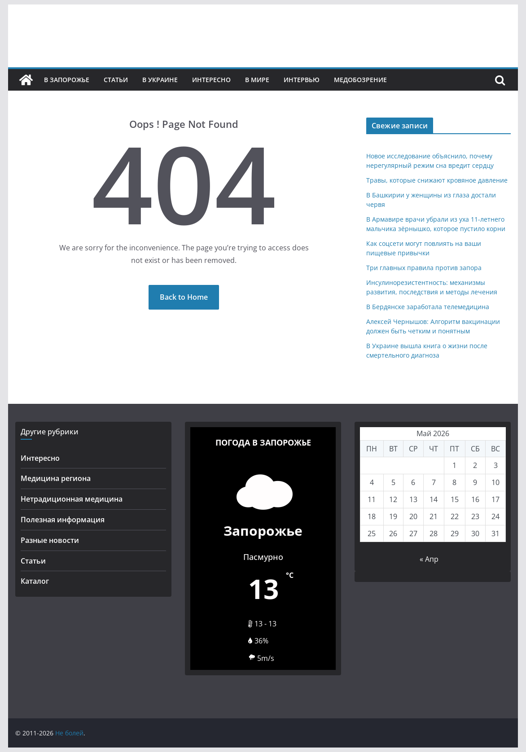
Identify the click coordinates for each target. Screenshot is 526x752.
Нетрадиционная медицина (72, 499)
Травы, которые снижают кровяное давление (437, 180)
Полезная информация (63, 520)
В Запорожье (66, 79)
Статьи (116, 79)
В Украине (160, 79)
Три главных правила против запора (424, 267)
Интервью (302, 79)
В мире (257, 79)
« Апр (429, 559)
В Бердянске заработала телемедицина (427, 306)
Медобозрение (360, 79)
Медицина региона (56, 478)
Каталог (35, 581)
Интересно (211, 79)
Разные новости (50, 540)
